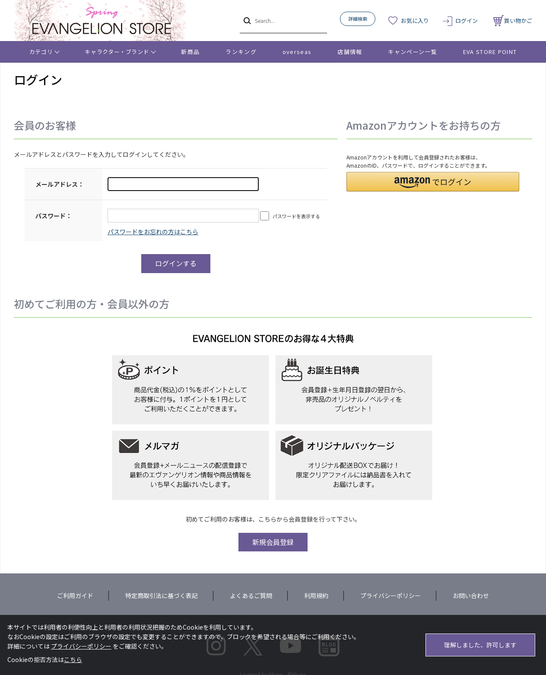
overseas (297, 52)
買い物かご (512, 20)
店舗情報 (349, 52)
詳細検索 (357, 18)
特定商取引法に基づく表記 (161, 595)
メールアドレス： (59, 184)
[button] (432, 181)
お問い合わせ (471, 595)
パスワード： (53, 215)
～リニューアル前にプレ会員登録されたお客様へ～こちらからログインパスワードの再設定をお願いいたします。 (153, 231)
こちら (73, 659)
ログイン (466, 20)
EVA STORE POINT (490, 52)
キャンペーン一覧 (412, 52)
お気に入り (415, 20)
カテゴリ (41, 52)
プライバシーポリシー (390, 595)
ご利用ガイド (75, 595)
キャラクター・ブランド (117, 52)
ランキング (241, 52)
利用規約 (316, 595)
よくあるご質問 (251, 595)
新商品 (190, 52)
